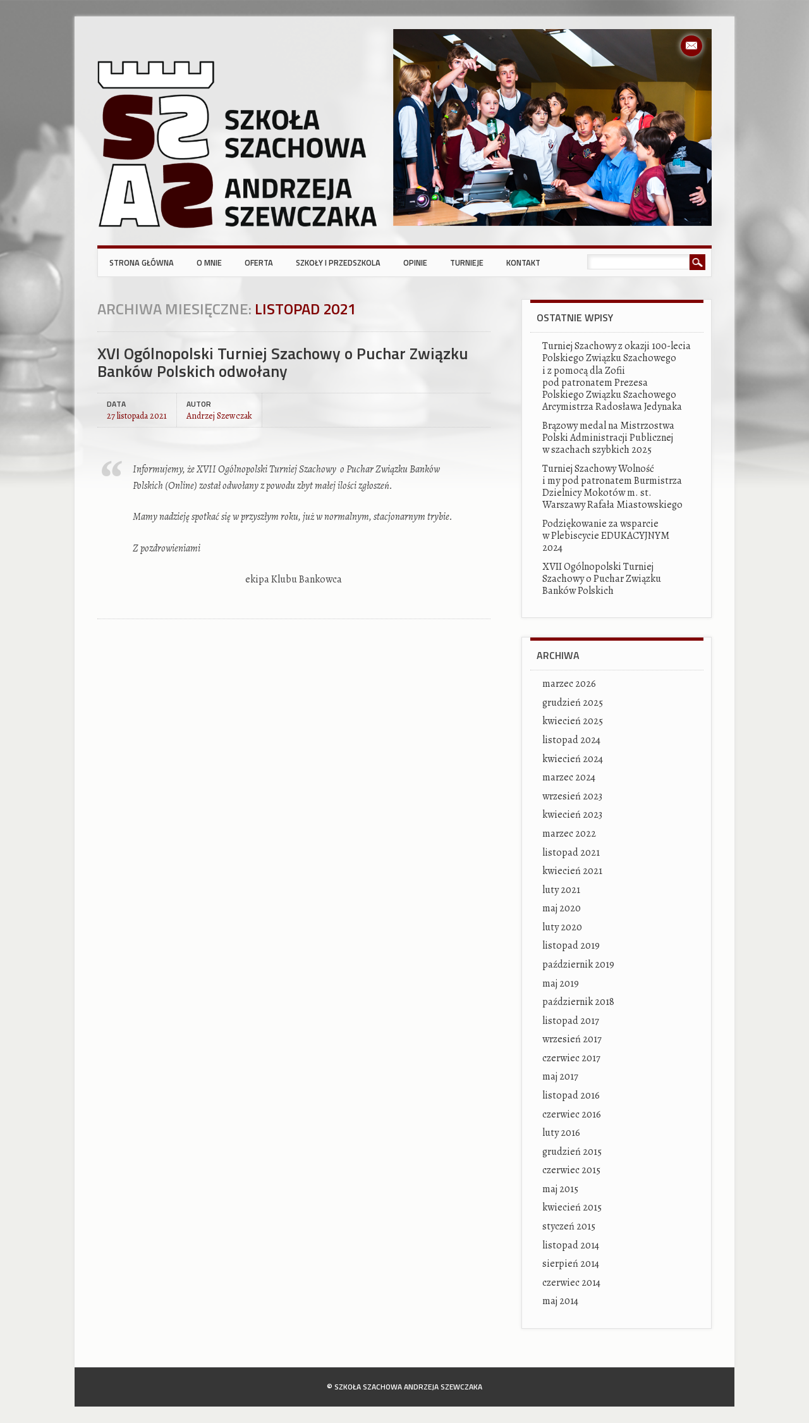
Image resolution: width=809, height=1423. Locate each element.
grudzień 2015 (572, 1152)
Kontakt (523, 262)
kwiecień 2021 (572, 871)
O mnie (209, 262)
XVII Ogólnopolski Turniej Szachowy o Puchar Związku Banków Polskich (601, 579)
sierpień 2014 (570, 1264)
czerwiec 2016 (571, 1114)
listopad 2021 (571, 852)
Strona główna (141, 262)
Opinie (415, 262)
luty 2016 (561, 1133)
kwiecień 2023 (572, 815)
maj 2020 (561, 908)
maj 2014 (560, 1301)
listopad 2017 (570, 1021)
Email (691, 45)
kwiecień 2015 (572, 1207)
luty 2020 (562, 927)
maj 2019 (560, 983)
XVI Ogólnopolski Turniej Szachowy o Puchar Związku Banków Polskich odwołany (282, 362)
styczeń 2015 (568, 1226)
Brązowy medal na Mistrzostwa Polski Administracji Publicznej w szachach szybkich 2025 (608, 438)
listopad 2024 (571, 740)
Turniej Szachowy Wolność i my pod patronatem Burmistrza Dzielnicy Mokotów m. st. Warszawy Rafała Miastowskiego (612, 487)
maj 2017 (560, 1076)
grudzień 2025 (572, 703)
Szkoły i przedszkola (338, 262)
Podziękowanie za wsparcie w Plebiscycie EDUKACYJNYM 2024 (605, 536)
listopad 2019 (571, 945)
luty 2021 (561, 890)
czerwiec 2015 (571, 1170)
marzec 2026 (569, 684)
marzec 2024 (568, 777)
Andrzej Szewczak (219, 415)
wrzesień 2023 (572, 796)
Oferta (259, 262)
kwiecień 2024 (572, 759)
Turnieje (467, 262)
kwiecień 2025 (572, 721)
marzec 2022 (569, 834)
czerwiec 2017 (571, 1058)
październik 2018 (578, 1002)
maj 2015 (560, 1189)
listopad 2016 (571, 1095)
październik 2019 (578, 964)
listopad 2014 (570, 1245)
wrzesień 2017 (572, 1039)
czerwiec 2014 (571, 1283)
